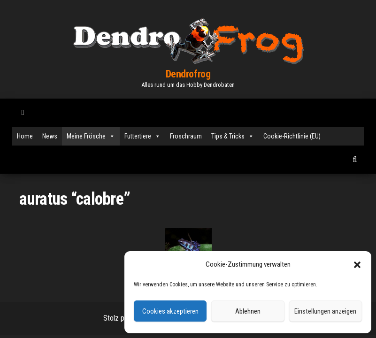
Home (25, 136)
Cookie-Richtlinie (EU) (292, 136)
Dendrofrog (188, 74)
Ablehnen (248, 311)
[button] (357, 264)
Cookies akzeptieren (170, 311)
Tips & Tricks (232, 136)
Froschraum (186, 136)
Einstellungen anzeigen (325, 311)
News (49, 136)
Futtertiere (142, 136)
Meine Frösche (91, 136)
